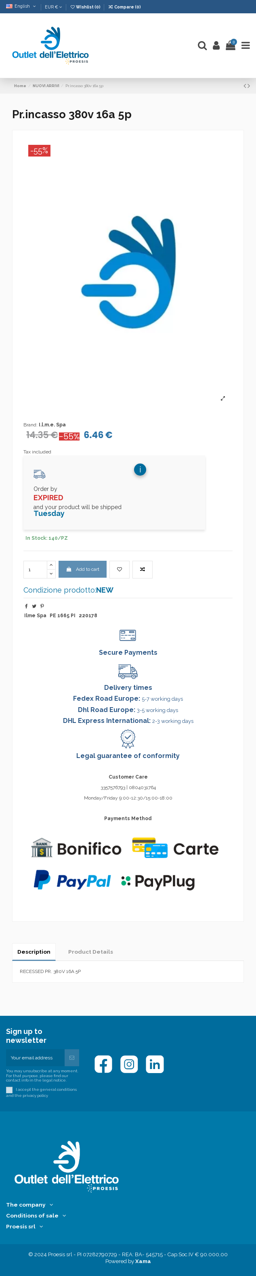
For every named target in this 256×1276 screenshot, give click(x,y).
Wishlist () (85, 6)
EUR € (53, 6)
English (21, 6)
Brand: (30, 425)
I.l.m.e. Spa (52, 425)
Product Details (90, 951)
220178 (88, 615)
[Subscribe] (72, 1057)
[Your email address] (35, 1057)
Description (33, 951)
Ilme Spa (35, 615)
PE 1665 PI (63, 615)
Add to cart (82, 569)
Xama (143, 1261)
